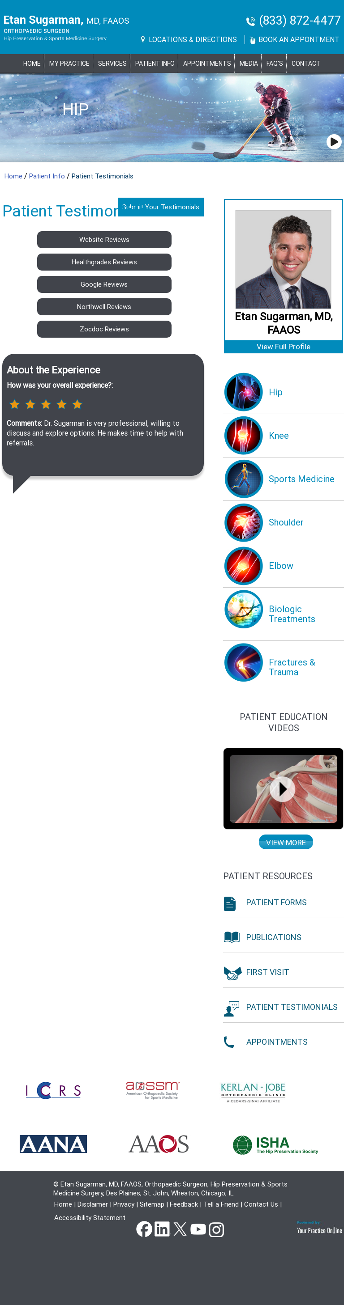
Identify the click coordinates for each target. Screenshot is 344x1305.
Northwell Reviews (104, 307)
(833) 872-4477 (300, 20)
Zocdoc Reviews (104, 329)
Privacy (123, 1204)
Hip (75, 109)
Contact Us (261, 1204)
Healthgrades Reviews (104, 262)
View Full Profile (283, 346)
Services (112, 63)
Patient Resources (268, 876)
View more (286, 842)
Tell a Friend (221, 1204)
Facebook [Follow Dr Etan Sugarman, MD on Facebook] (144, 1228)
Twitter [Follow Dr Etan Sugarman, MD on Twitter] (180, 1228)
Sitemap (152, 1204)
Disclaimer (92, 1204)
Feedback (184, 1204)
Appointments (207, 63)
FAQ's (275, 63)
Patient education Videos (284, 722)
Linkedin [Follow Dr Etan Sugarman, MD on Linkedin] (162, 1228)
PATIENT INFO (155, 63)
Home (32, 63)
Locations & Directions (193, 39)
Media (249, 63)
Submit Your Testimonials (160, 207)
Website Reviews (104, 240)
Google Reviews (104, 284)
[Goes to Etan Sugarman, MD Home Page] (66, 28)
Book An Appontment (299, 39)
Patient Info (48, 176)
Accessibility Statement (89, 1218)
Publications (273, 937)
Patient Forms (276, 902)
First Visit (267, 972)
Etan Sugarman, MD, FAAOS (283, 323)
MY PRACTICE (69, 63)
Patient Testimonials (292, 1007)
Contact (306, 63)
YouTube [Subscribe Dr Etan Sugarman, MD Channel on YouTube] (198, 1228)
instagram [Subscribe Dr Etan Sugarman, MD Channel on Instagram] (216, 1228)
